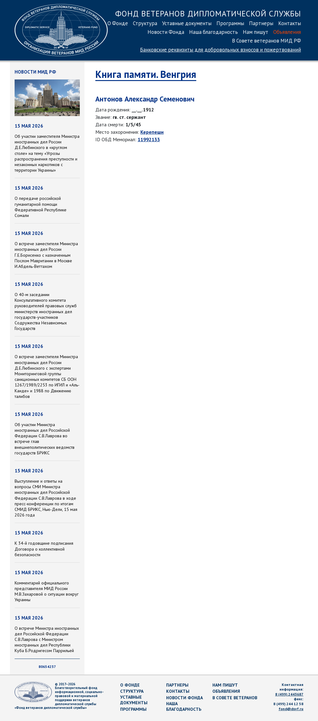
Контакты (289, 23)
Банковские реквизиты (220, 49)
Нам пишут (255, 32)
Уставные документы (186, 23)
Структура (145, 23)
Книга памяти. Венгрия (145, 74)
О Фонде (117, 23)
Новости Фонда (166, 32)
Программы (230, 23)
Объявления (287, 32)
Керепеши (152, 132)
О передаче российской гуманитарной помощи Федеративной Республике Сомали (40, 207)
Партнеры (261, 23)
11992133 (149, 139)
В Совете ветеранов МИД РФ (266, 40)
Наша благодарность (213, 32)
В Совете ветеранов (234, 698)
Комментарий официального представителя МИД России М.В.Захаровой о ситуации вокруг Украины (47, 591)
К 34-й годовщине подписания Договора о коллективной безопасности (44, 548)
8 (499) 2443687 (289, 694)
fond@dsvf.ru (291, 708)
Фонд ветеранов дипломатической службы (208, 13)
